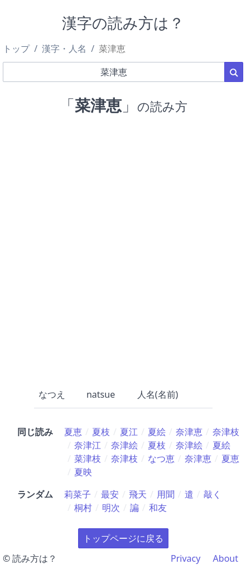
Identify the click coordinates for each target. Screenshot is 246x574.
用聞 (166, 494)
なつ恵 (161, 458)
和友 (158, 507)
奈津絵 (124, 445)
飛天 (138, 494)
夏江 (129, 432)
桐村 (83, 507)
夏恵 (73, 432)
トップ (16, 48)
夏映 (83, 472)
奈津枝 (226, 432)
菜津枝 (87, 458)
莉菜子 (77, 494)
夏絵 (157, 432)
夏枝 (101, 432)
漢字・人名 (64, 48)
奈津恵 (189, 432)
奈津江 (87, 445)
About (225, 558)
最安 (110, 494)
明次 (111, 507)
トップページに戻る (123, 538)
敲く (212, 494)
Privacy (185, 558)
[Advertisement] (123, 249)
